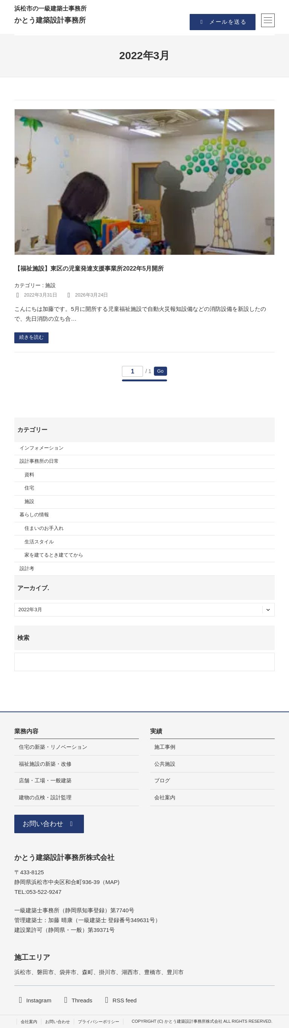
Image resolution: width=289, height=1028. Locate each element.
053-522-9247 (43, 892)
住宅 (29, 488)
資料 (29, 474)
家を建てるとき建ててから (53, 555)
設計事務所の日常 (39, 461)
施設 (50, 285)
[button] (223, 22)
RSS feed (125, 1000)
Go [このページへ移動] (160, 371)
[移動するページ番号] (132, 371)
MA (109, 882)
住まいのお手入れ (44, 528)
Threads (81, 1000)
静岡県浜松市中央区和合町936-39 (57, 882)
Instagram (39, 1000)
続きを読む (31, 337)
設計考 (27, 568)
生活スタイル (39, 542)
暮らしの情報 (34, 514)
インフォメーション (42, 448)
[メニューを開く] (268, 20)
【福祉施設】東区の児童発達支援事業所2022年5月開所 (89, 268)
